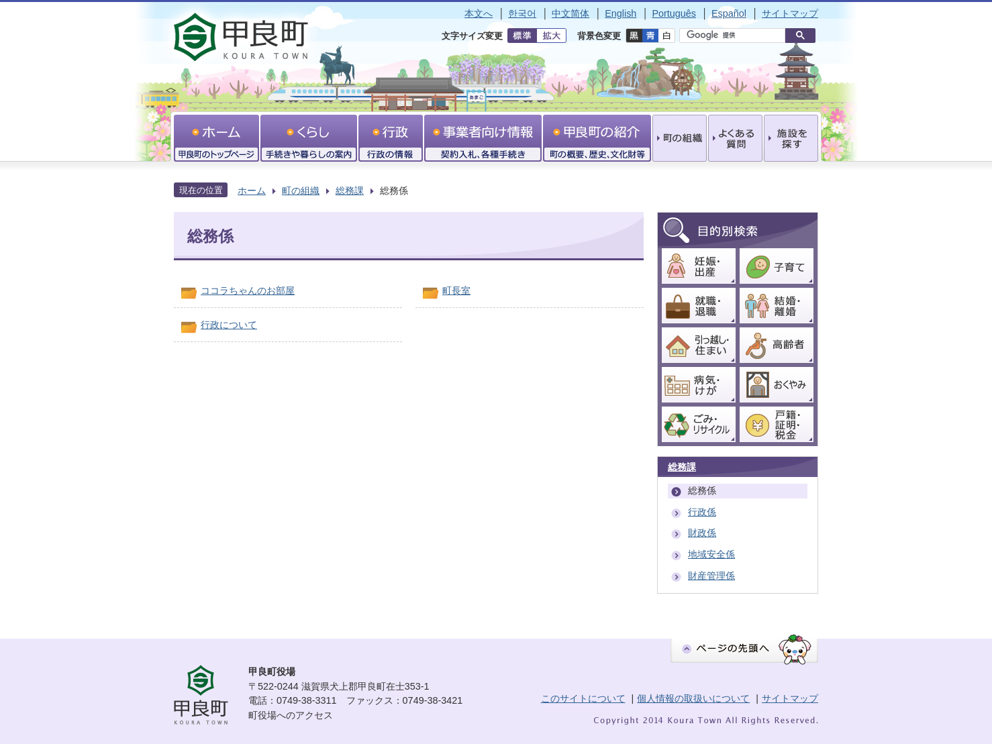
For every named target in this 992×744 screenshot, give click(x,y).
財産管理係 (711, 575)
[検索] (736, 35)
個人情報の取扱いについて (693, 698)
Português (674, 13)
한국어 (522, 13)
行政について (229, 324)
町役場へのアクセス (290, 715)
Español (728, 13)
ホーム (252, 190)
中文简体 (570, 13)
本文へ (478, 13)
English (620, 13)
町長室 (456, 290)
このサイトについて (583, 698)
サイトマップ (790, 13)
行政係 (702, 512)
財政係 (702, 532)
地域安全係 (711, 554)
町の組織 (300, 190)
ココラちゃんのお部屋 (248, 290)
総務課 (350, 190)
